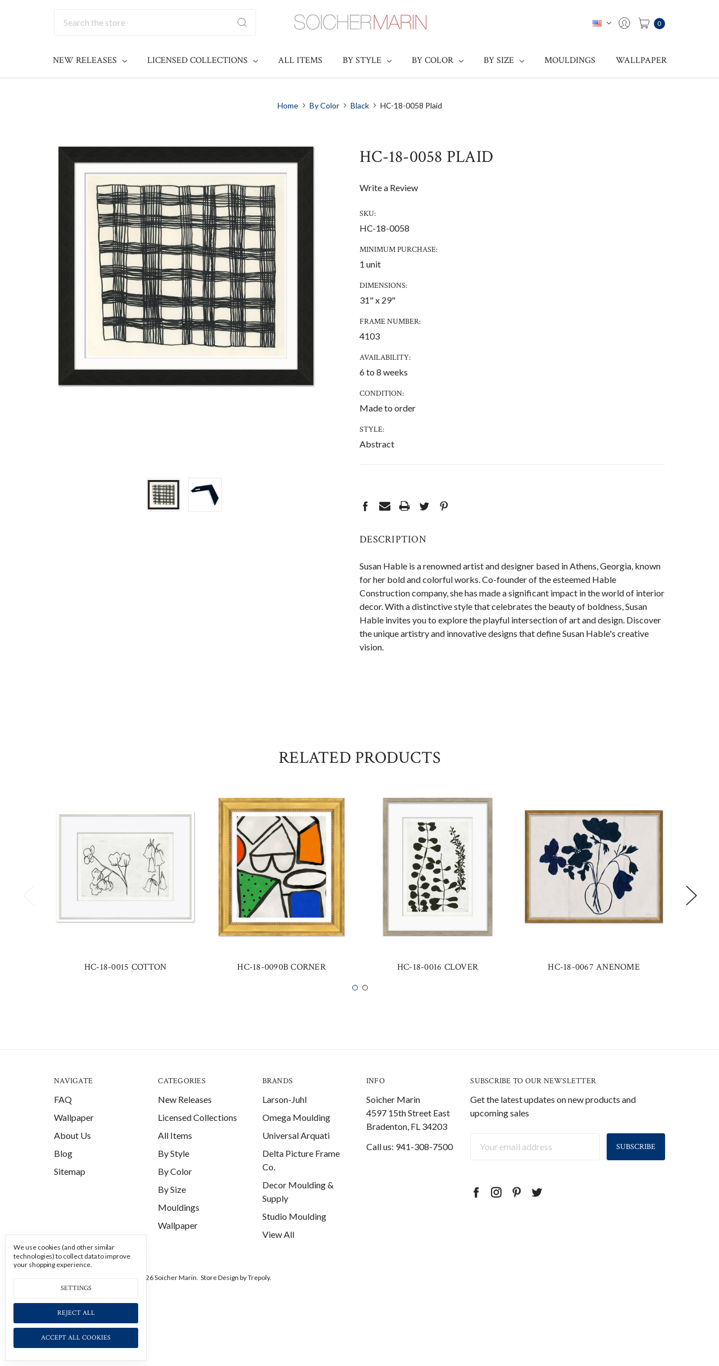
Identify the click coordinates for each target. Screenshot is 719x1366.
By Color (437, 60)
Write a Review (389, 187)
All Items (300, 60)
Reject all (76, 1313)
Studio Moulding (294, 1237)
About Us (72, 1156)
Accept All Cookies (76, 1337)
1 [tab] (355, 1008)
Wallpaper (641, 60)
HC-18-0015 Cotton (125, 988)
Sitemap (69, 1192)
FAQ (63, 1120)
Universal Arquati (296, 1156)
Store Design (220, 1298)
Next (691, 916)
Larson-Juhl (284, 1120)
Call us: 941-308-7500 (409, 1167)
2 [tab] (365, 1008)
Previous (28, 916)
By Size (504, 60)
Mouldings (569, 60)
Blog (63, 1174)
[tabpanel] (125, 909)
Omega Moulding (296, 1138)
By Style (367, 60)
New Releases (90, 60)
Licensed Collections (202, 60)
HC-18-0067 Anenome (594, 988)
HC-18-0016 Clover (437, 988)
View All (278, 1255)
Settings (76, 1288)
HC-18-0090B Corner (281, 988)
